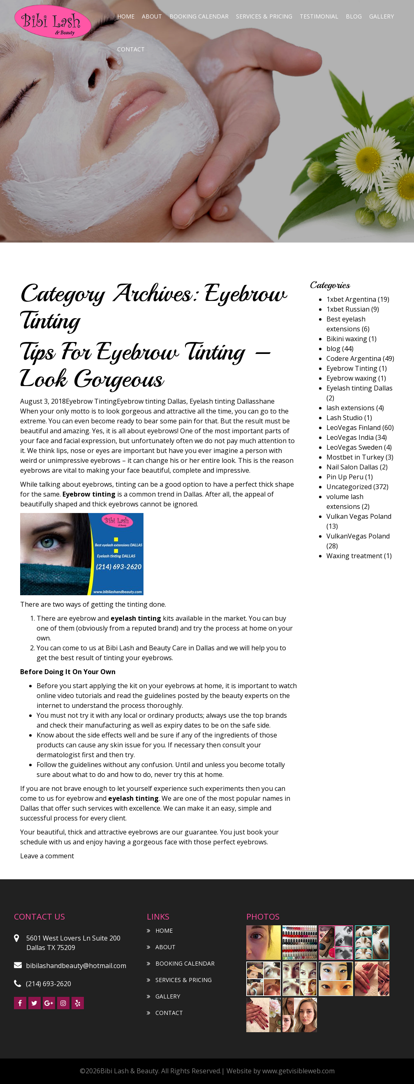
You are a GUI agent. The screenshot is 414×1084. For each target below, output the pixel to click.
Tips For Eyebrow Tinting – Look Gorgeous (145, 365)
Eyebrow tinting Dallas (151, 401)
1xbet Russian (348, 309)
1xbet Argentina (351, 299)
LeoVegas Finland (353, 427)
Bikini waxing (346, 338)
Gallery (381, 16)
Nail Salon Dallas (352, 467)
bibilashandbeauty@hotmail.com (70, 965)
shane (265, 401)
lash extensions (350, 407)
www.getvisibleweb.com (298, 1070)
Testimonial (319, 16)
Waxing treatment (354, 555)
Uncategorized (349, 486)
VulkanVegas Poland (358, 536)
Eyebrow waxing (351, 378)
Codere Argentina (353, 358)
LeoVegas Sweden (354, 447)
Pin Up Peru (344, 476)
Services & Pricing (264, 16)
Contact (131, 49)
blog (354, 16)
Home (125, 16)
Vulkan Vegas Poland (358, 516)
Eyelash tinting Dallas (223, 401)
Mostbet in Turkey (355, 457)
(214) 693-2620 (42, 983)
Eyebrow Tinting (91, 401)
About (152, 16)
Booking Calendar (199, 16)
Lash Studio (344, 417)
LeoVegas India (350, 437)
